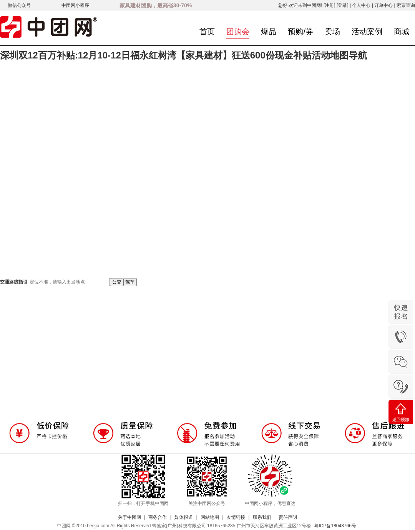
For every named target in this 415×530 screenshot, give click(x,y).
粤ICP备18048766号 (335, 525)
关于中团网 (129, 517)
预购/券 (300, 31)
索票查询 (406, 5)
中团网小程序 (75, 5)
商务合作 (157, 517)
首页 (207, 31)
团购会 (237, 31)
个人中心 (361, 5)
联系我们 (262, 517)
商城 (401, 31)
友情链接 (236, 517)
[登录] (343, 5)
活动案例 (367, 31)
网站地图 (210, 517)
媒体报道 (183, 517)
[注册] (329, 5)
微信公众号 (19, 5)
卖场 (332, 31)
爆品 (268, 31)
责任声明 (288, 517)
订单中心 (383, 5)
